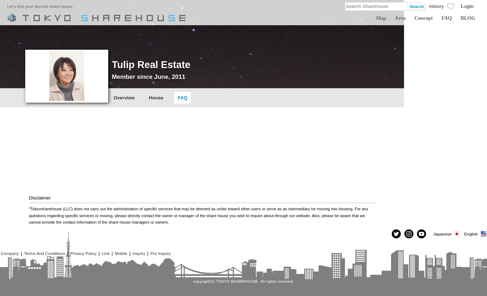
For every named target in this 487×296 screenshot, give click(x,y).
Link (105, 253)
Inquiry (138, 253)
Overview (124, 97)
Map (381, 18)
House (156, 97)
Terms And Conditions (44, 253)
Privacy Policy (83, 253)
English (475, 234)
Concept (423, 18)
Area (400, 18)
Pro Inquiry (160, 253)
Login (467, 6)
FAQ (447, 18)
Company (10, 253)
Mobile (121, 253)
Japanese (447, 234)
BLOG (468, 18)
